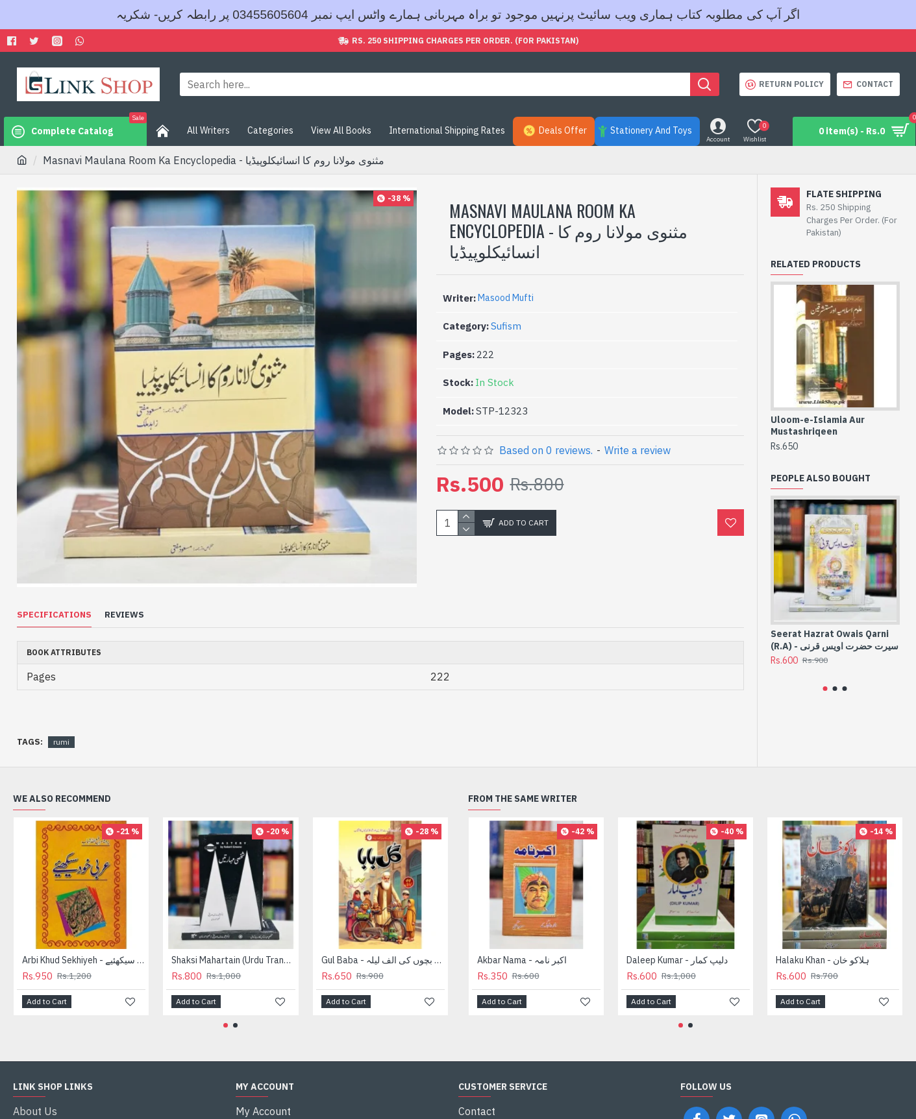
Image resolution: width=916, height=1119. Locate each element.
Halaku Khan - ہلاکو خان (822, 944)
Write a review (637, 450)
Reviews (124, 615)
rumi (61, 725)
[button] (825, 688)
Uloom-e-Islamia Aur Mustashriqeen (818, 425)
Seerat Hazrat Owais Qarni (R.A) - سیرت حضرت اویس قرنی (834, 639)
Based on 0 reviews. (546, 450)
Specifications (54, 615)
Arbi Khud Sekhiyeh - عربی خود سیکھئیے (83, 944)
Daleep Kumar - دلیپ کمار (677, 944)
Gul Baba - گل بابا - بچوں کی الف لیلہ (383, 944)
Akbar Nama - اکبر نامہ (522, 944)
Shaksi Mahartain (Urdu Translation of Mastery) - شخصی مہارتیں (233, 944)
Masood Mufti (506, 298)
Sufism (506, 326)
